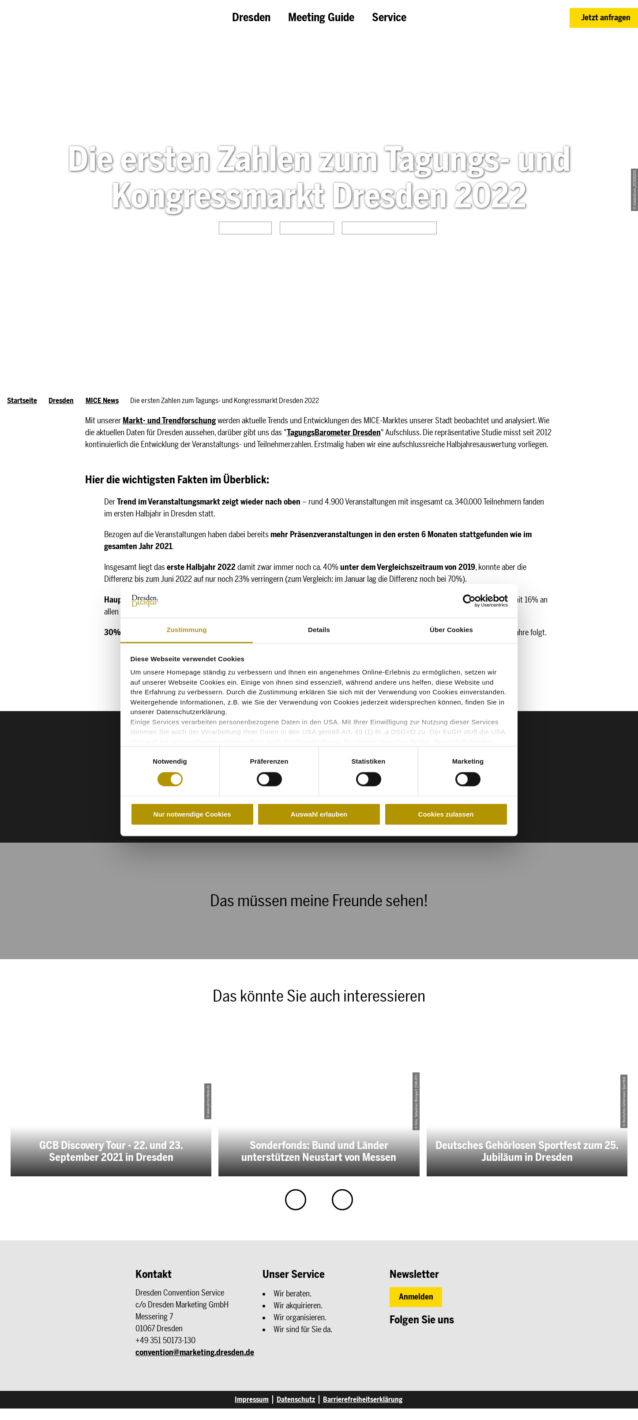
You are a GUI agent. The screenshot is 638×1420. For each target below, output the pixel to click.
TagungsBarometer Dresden (334, 432)
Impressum (252, 1399)
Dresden (61, 400)
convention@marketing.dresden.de (194, 1352)
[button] (604, 18)
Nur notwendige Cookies (192, 814)
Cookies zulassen (446, 814)
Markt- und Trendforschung (169, 421)
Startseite (22, 400)
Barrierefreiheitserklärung (362, 1399)
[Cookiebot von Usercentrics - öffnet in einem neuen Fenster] (469, 600)
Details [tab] (319, 630)
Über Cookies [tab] (451, 630)
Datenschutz (296, 1399)
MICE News (102, 400)
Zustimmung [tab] (187, 630)
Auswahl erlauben (319, 814)
